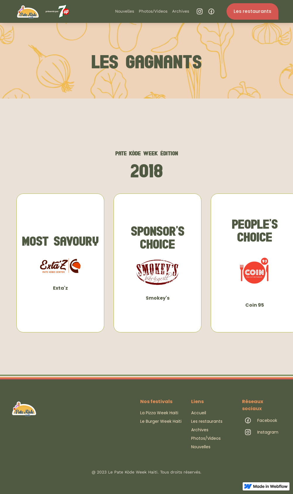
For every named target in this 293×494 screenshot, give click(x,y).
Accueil (198, 413)
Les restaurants (252, 11)
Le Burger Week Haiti (160, 421)
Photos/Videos (153, 11)
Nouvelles (124, 11)
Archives (180, 11)
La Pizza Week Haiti (159, 413)
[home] (42, 11)
